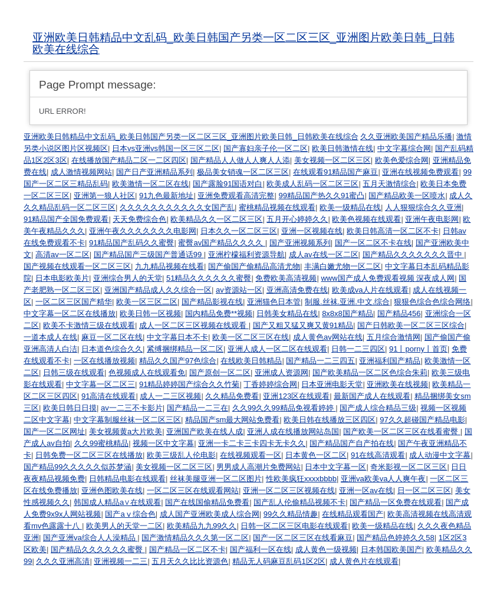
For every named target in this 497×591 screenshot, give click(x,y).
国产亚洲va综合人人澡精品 (90, 537)
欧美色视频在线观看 (366, 219)
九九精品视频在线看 (169, 266)
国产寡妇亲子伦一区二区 (265, 148)
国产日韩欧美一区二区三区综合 (411, 325)
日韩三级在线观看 (73, 372)
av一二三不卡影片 (132, 407)
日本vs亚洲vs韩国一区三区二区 (165, 148)
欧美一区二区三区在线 (250, 337)
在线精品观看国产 (352, 514)
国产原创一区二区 (220, 372)
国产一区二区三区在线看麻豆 (303, 537)
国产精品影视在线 (212, 301)
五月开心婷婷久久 (297, 219)
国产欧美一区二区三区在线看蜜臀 (401, 431)
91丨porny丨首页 (418, 348)
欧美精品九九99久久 (201, 525)
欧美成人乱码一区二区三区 (312, 183)
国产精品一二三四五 (320, 360)
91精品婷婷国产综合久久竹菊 (189, 384)
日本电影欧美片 (62, 278)
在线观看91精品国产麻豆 (335, 172)
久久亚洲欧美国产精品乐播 (406, 136)
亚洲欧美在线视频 (397, 384)
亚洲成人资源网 (281, 372)
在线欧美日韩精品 (251, 360)
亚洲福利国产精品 (389, 360)
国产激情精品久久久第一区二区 (195, 537)
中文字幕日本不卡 (177, 337)
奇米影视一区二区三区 (408, 466)
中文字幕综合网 (404, 148)
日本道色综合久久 (112, 348)
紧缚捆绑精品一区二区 (185, 348)
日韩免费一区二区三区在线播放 (89, 455)
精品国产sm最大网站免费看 (232, 419)
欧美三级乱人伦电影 (181, 455)
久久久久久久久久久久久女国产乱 (177, 207)
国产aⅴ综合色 (130, 514)
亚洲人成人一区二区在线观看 (277, 348)
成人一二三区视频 (170, 396)
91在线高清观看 (378, 455)
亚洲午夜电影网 (432, 219)
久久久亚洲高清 (63, 561)
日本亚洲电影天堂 (332, 384)
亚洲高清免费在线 (297, 289)
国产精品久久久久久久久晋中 (414, 254)
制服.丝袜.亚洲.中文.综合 (347, 301)
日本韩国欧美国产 (391, 549)
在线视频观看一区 (250, 455)
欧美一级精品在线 (350, 207)
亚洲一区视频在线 (312, 230)
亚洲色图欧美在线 (112, 490)
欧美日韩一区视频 (150, 313)
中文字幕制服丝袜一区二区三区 (127, 419)
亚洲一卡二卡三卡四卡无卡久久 (251, 443)
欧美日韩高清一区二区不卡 (393, 230)
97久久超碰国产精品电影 (422, 419)
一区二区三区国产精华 (73, 301)
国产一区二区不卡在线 (373, 242)
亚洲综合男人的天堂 (127, 278)
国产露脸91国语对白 (227, 183)
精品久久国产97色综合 (177, 360)
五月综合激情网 (393, 337)
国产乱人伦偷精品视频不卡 (299, 502)
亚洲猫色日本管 (274, 301)
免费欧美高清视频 (286, 278)
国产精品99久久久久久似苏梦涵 (77, 466)
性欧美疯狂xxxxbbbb (301, 478)
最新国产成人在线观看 (372, 396)
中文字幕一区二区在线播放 (70, 313)
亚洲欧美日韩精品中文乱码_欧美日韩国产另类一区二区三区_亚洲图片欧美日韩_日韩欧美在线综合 (243, 43)
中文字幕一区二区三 (100, 384)
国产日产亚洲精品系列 (154, 172)
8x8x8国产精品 (347, 313)
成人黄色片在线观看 (364, 561)
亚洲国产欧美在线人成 (204, 431)
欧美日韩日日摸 (70, 407)
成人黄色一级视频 (326, 549)
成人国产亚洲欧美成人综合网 (209, 514)
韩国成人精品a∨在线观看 (117, 502)
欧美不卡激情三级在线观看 (89, 325)
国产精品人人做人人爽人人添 (240, 160)
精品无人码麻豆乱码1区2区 (278, 561)
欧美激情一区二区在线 (150, 183)
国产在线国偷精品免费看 (207, 502)
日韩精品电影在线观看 (127, 478)
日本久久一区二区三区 (238, 230)
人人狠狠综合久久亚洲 (423, 207)
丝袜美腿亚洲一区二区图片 (216, 478)
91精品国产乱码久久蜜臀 (131, 242)
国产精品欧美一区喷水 (406, 195)
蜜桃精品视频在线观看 (277, 207)
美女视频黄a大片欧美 (125, 431)
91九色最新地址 (166, 195)
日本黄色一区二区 (316, 455)
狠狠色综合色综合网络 (432, 301)
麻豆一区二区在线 (112, 337)
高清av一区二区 (62, 254)
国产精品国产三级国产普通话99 (149, 254)
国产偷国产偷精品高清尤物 (254, 266)
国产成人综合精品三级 (378, 407)
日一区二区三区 (424, 490)
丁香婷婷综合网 (270, 384)
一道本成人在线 (50, 337)
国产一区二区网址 (54, 431)
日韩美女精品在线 (287, 313)
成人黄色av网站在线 (328, 337)
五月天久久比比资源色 (190, 561)
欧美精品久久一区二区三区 (216, 219)
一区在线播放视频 (104, 360)
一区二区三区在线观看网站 (193, 490)
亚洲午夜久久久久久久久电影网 (142, 230)
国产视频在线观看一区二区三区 (77, 266)
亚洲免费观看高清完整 (236, 195)
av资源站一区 (239, 289)
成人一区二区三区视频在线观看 (194, 325)
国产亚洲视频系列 (300, 242)
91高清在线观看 (108, 396)
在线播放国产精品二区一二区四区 (128, 160)
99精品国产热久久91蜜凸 (321, 195)
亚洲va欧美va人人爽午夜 (383, 478)
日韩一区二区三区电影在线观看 (294, 525)
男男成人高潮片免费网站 (258, 466)
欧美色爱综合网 (402, 160)
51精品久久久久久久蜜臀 (208, 278)
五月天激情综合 (389, 183)
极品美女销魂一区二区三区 (243, 172)
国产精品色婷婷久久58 (395, 537)
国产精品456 (399, 313)
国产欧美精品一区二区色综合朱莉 (369, 372)
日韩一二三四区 (358, 348)
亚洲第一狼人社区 (104, 195)
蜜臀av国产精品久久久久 (221, 242)
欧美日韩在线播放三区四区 (330, 419)
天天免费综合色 (139, 219)
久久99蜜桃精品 (101, 443)
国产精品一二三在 (197, 407)
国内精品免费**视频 (218, 313)
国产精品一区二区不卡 (187, 549)
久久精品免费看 (232, 396)
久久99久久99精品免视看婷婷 (284, 407)
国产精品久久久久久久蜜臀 (98, 549)
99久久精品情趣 (291, 514)
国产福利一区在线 (260, 549)
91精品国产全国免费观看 (66, 219)
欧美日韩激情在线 (342, 148)
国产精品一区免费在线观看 (396, 502)
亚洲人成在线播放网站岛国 (293, 431)
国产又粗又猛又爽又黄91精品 (303, 325)
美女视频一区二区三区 (332, 160)
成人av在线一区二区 (323, 254)
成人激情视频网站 (81, 172)
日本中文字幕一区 (335, 466)
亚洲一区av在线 (366, 490)
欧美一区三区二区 (146, 301)
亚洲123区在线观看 (296, 396)
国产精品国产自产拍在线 (352, 443)
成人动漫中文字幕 (439, 455)
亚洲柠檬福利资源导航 (246, 254)
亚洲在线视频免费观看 (420, 172)
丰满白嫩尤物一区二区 (342, 266)
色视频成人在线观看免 (146, 372)
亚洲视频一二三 (120, 561)
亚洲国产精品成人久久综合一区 (158, 289)
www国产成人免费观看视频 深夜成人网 (388, 278)
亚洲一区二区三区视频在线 (289, 490)
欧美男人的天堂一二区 (124, 525)
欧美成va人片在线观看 (370, 289)
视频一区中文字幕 (163, 443)
